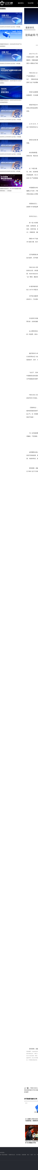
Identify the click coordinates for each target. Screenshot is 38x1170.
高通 (32, 1154)
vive (35, 1154)
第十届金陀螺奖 (3, 1154)
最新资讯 (21, 3)
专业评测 (30, 3)
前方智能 (18, 1154)
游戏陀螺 (24, 1154)
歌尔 (28, 1154)
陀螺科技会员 (12, 1154)
